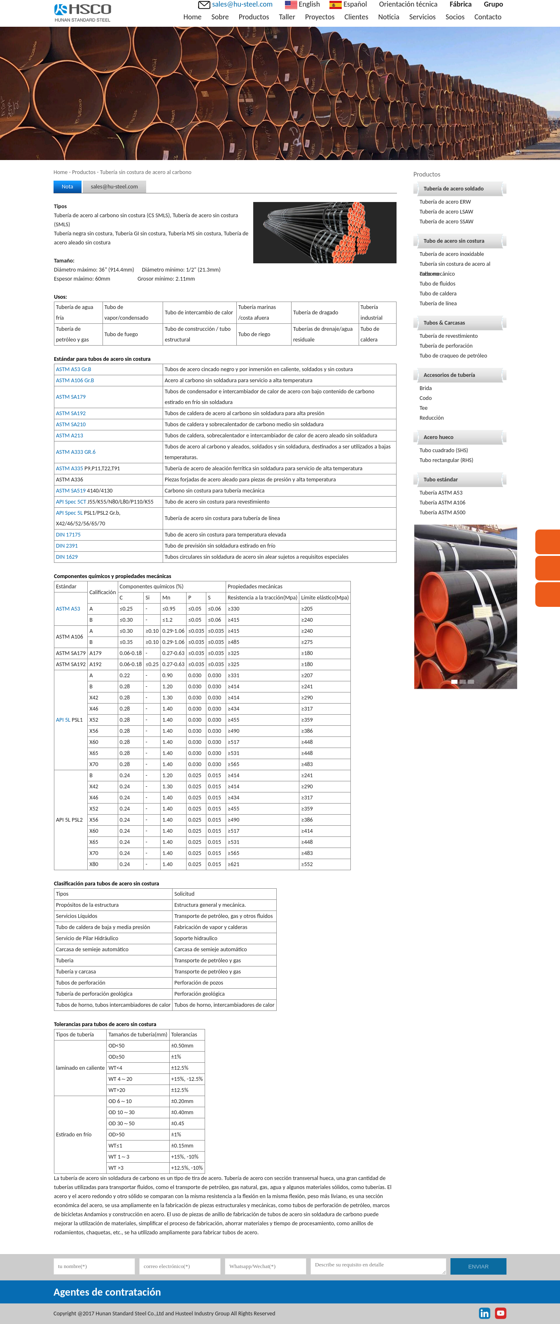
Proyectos (320, 16)
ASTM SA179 (71, 396)
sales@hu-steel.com (114, 186)
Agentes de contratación (107, 1291)
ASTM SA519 (71, 490)
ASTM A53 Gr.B (73, 369)
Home (193, 16)
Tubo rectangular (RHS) (447, 460)
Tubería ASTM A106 (442, 502)
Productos (254, 16)
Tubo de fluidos (437, 283)
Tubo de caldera (438, 293)
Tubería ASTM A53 (441, 492)
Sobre (220, 16)
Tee (424, 407)
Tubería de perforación (446, 345)
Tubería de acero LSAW (446, 211)
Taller (287, 16)
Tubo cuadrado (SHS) (444, 450)
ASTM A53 (68, 608)
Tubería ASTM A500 (442, 512)
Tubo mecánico (437, 273)
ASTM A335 (69, 468)
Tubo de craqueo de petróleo (453, 355)
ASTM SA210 (71, 424)
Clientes (357, 16)
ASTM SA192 (71, 413)
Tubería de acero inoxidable (452, 254)
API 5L (63, 719)
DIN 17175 (68, 534)
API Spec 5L (69, 512)
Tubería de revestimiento (449, 335)
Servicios (422, 16)
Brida (426, 388)
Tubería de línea (438, 303)
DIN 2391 (67, 545)
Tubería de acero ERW (445, 201)
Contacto (488, 16)
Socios (455, 16)
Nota (67, 186)
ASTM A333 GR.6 (76, 451)
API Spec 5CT (71, 501)
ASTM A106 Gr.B (75, 380)
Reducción (432, 417)
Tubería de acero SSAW (447, 221)
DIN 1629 (67, 556)
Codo (426, 398)
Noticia (388, 16)
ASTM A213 (69, 435)
